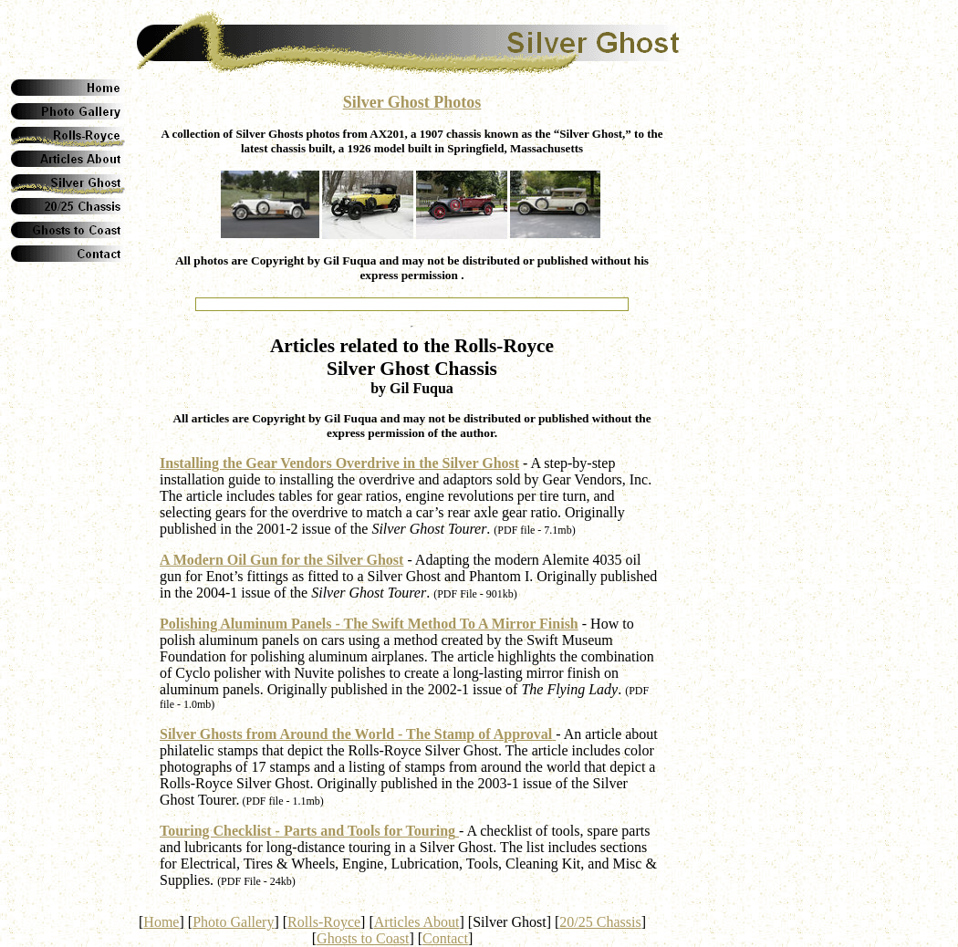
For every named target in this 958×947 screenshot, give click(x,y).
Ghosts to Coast (363, 938)
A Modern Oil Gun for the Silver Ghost (281, 559)
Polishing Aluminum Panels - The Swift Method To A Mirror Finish (369, 623)
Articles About (417, 922)
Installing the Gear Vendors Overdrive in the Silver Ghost (339, 463)
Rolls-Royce (323, 922)
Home (161, 922)
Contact (445, 938)
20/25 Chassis (599, 922)
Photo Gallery (233, 922)
